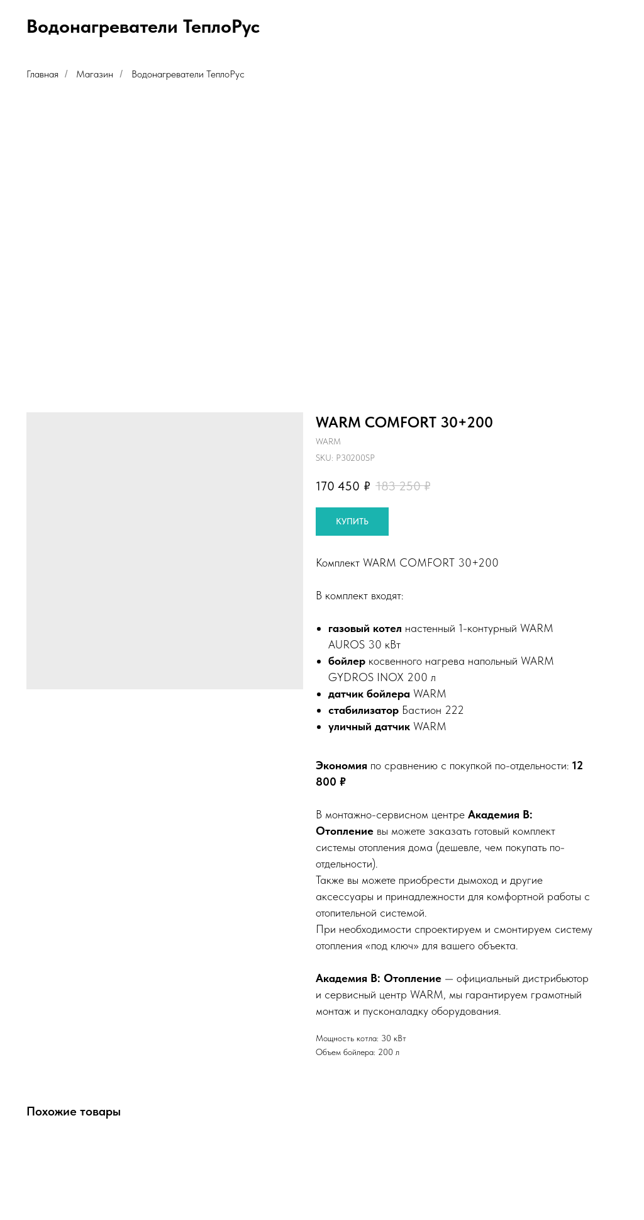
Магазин (94, 74)
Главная (42, 74)
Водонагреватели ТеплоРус (188, 74)
